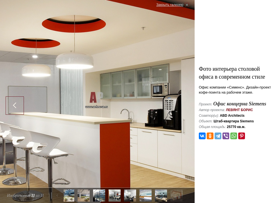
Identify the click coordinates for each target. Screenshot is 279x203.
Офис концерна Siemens (239, 104)
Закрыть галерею (169, 5)
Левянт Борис (239, 110)
